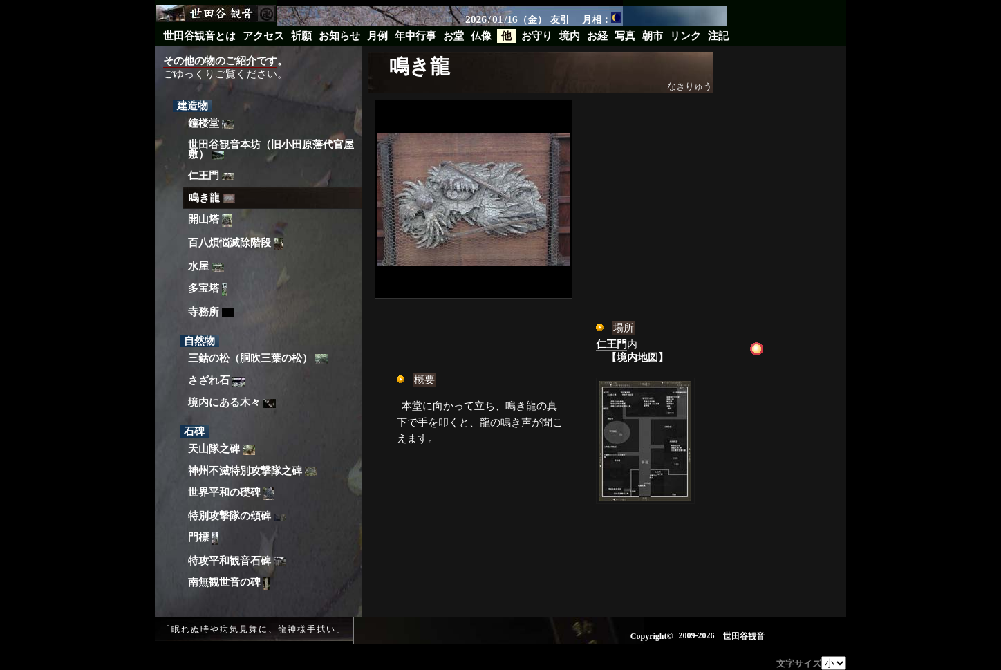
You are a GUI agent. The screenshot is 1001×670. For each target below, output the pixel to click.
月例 (377, 35)
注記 (718, 35)
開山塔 (210, 220)
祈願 (301, 35)
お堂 (453, 35)
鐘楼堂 (211, 123)
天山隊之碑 (221, 449)
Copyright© (651, 636)
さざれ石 (216, 381)
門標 (203, 538)
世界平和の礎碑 (231, 494)
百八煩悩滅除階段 (235, 244)
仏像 (481, 35)
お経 (597, 35)
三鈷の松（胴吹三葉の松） (258, 358)
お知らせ (339, 35)
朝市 (652, 35)
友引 (560, 19)
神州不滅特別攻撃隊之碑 (252, 471)
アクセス (263, 35)
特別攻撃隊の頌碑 (237, 515)
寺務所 (211, 312)
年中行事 (415, 35)
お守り (536, 35)
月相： (601, 18)
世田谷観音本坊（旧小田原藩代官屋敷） (271, 149)
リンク (685, 35)
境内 (569, 35)
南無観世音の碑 (229, 583)
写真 (625, 35)
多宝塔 (207, 289)
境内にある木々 (232, 402)
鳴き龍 (212, 197)
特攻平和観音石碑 (237, 560)
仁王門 (211, 175)
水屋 (206, 266)
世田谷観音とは (199, 35)
